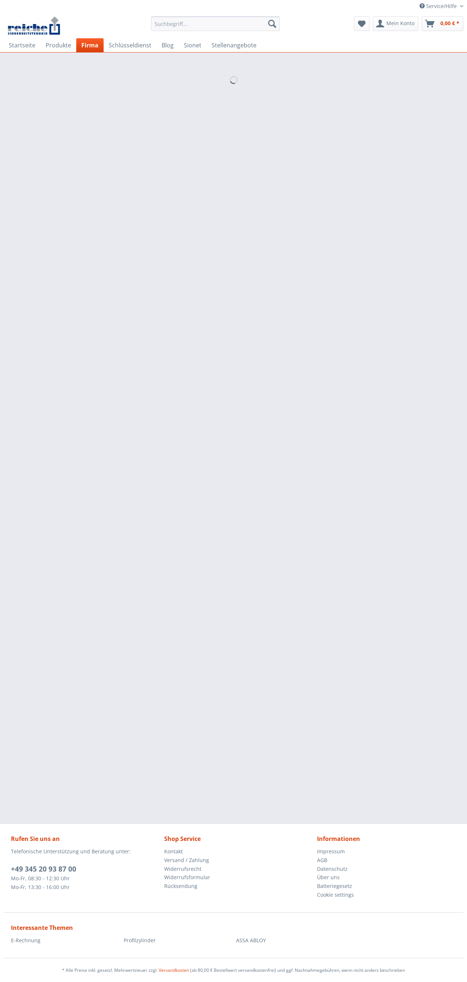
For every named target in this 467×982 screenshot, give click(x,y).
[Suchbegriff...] (215, 23)
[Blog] (168, 45)
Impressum (331, 851)
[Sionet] (193, 45)
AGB (322, 860)
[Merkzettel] (362, 23)
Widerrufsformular (187, 877)
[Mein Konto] (395, 23)
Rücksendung (180, 885)
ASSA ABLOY (251, 940)
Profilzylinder (140, 940)
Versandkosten (174, 970)
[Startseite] (22, 45)
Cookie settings (335, 894)
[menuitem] (215, 27)
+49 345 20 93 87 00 (43, 869)
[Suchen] (272, 23)
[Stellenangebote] (234, 45)
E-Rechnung (25, 940)
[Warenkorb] (442, 23)
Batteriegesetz (334, 885)
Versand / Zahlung (186, 860)
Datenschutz (332, 868)
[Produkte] (58, 45)
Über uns (328, 877)
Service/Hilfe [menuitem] (439, 6)
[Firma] (90, 45)
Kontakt (173, 851)
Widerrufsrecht (182, 868)
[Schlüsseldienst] (130, 45)
